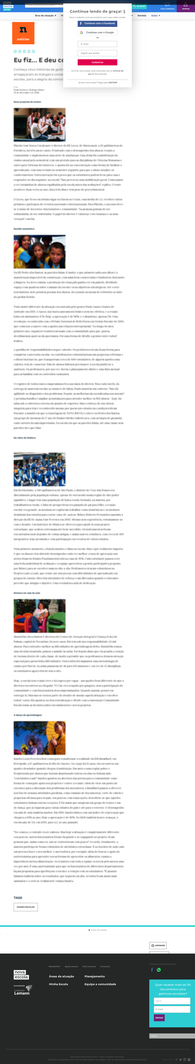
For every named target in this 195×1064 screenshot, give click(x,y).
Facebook (176, 1059)
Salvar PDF (159, 955)
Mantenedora (19, 986)
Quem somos (71, 966)
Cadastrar (97, 62)
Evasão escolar (26, 907)
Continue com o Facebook (97, 24)
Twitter (180, 1059)
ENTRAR (113, 83)
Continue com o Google (97, 33)
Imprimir (158, 945)
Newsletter (54, 966)
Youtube (189, 1059)
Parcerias (105, 966)
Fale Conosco (89, 966)
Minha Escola (58, 984)
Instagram (184, 1059)
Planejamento (95, 976)
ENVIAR (159, 1018)
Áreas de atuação (61, 976)
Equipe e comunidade (100, 984)
